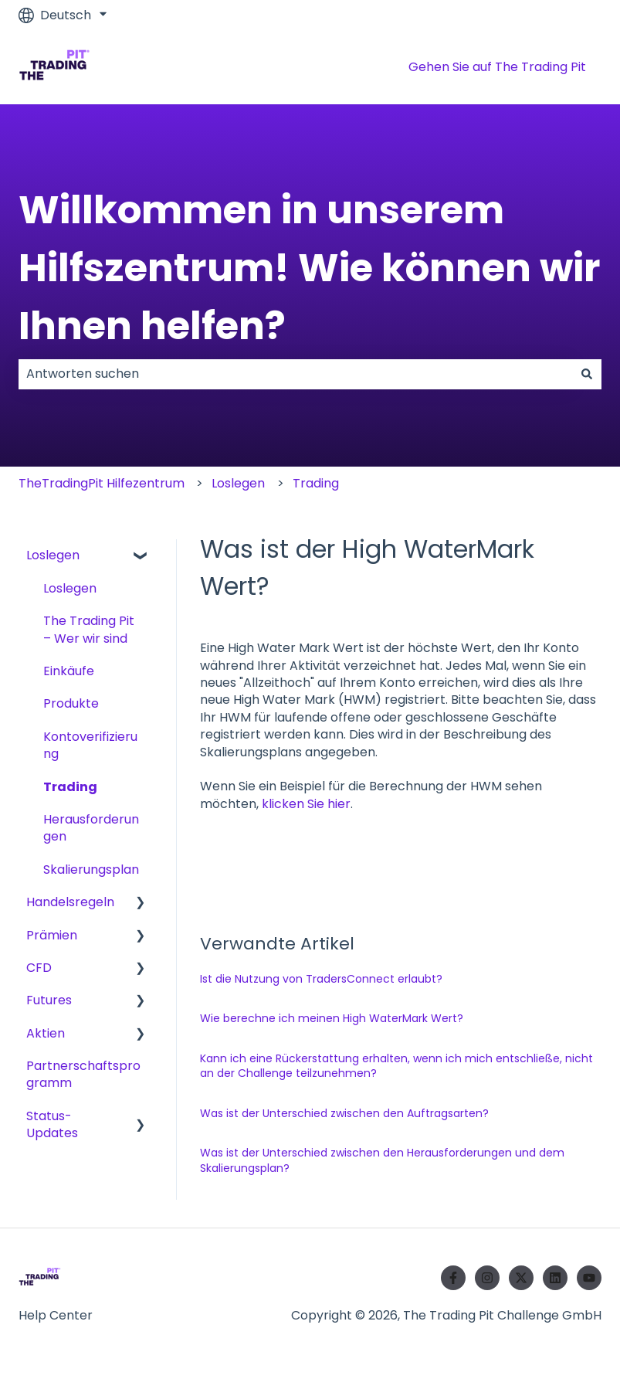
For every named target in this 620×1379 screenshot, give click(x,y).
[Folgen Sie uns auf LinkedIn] (555, 1277)
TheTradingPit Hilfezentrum (102, 483)
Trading (316, 483)
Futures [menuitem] (49, 1000)
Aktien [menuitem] (45, 1033)
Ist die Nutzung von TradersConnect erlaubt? (321, 979)
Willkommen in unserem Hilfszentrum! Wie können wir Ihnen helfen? (310, 268)
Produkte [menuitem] (71, 703)
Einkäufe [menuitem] (68, 671)
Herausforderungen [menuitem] (91, 827)
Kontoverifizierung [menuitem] (90, 745)
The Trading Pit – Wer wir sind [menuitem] (88, 629)
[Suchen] (586, 374)
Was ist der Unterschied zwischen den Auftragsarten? (344, 1113)
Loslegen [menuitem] (53, 555)
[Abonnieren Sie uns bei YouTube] (589, 1277)
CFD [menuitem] (39, 968)
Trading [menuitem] (70, 787)
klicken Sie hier (306, 804)
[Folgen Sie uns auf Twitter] (521, 1277)
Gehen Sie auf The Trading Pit (497, 67)
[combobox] (295, 374)
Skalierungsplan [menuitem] (91, 869)
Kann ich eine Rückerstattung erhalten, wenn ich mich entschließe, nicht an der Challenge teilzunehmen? (396, 1066)
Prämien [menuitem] (51, 935)
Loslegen (238, 483)
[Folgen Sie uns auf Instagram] (487, 1277)
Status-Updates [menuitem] (52, 1124)
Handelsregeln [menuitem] (70, 902)
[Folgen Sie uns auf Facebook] (453, 1277)
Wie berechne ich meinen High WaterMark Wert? (331, 1018)
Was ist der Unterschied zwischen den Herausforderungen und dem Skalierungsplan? (382, 1160)
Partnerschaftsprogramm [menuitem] (83, 1074)
